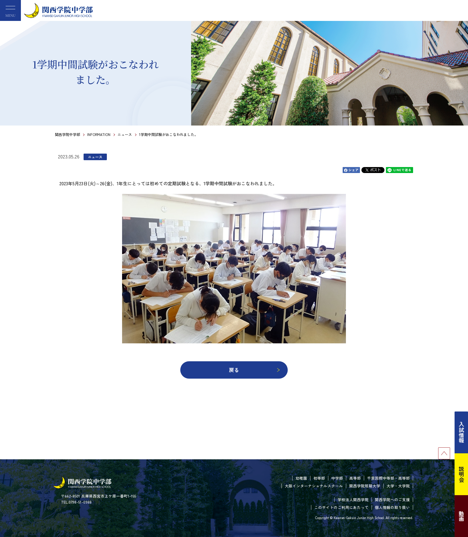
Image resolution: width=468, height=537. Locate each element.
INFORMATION (98, 134)
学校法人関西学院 (353, 499)
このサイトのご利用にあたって (341, 507)
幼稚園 (301, 478)
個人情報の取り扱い (392, 507)
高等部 (355, 478)
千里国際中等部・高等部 (388, 478)
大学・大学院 (398, 486)
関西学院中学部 (67, 134)
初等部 (319, 478)
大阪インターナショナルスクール (314, 486)
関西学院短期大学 (364, 486)
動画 (461, 516)
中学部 (337, 478)
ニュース (125, 134)
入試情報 (461, 432)
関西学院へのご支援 (392, 499)
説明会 (461, 474)
